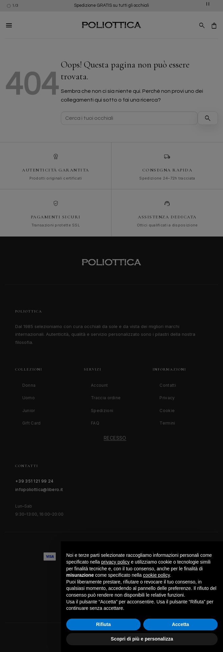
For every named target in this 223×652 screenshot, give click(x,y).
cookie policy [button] (156, 575)
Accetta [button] (180, 624)
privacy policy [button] (115, 562)
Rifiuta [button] (103, 624)
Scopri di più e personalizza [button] (142, 639)
